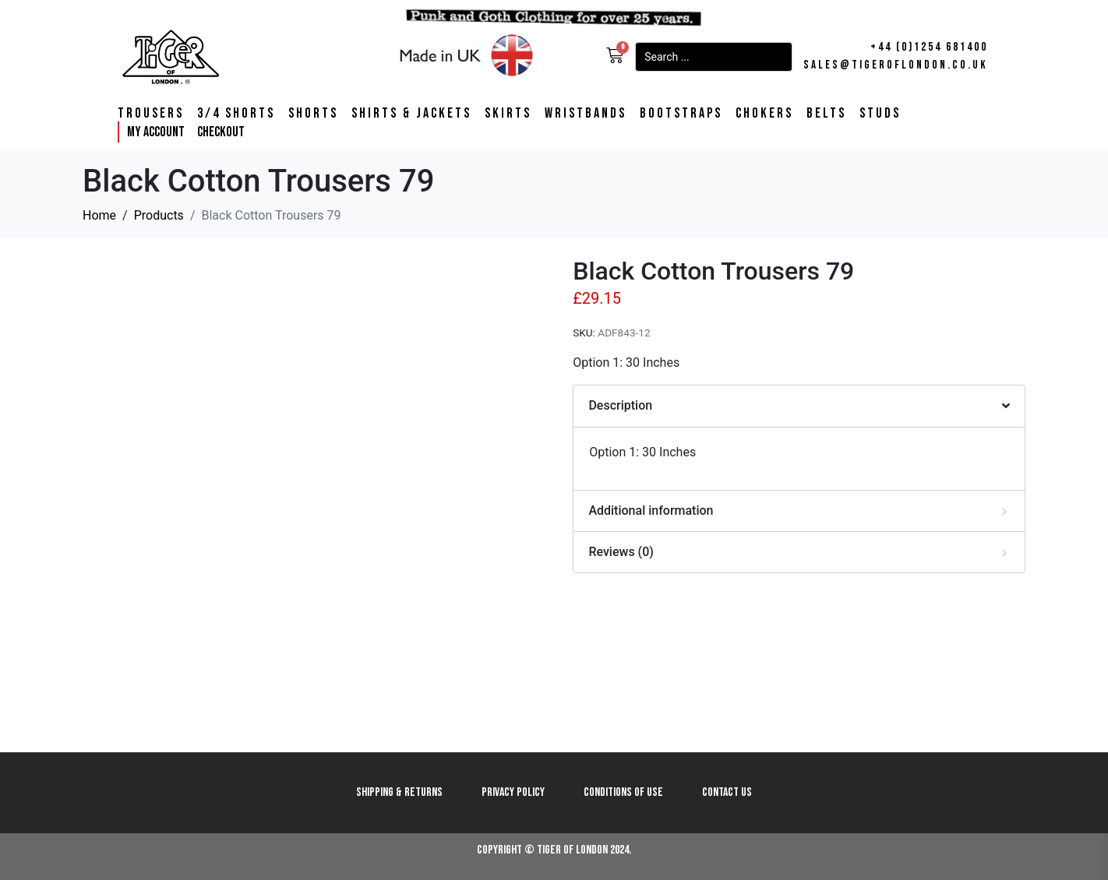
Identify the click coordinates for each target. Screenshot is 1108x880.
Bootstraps (681, 113)
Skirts (508, 113)
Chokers (764, 113)
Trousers (151, 113)
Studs (880, 113)
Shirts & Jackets (411, 113)
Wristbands (585, 113)
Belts (826, 113)
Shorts (313, 113)
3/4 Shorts (236, 113)
